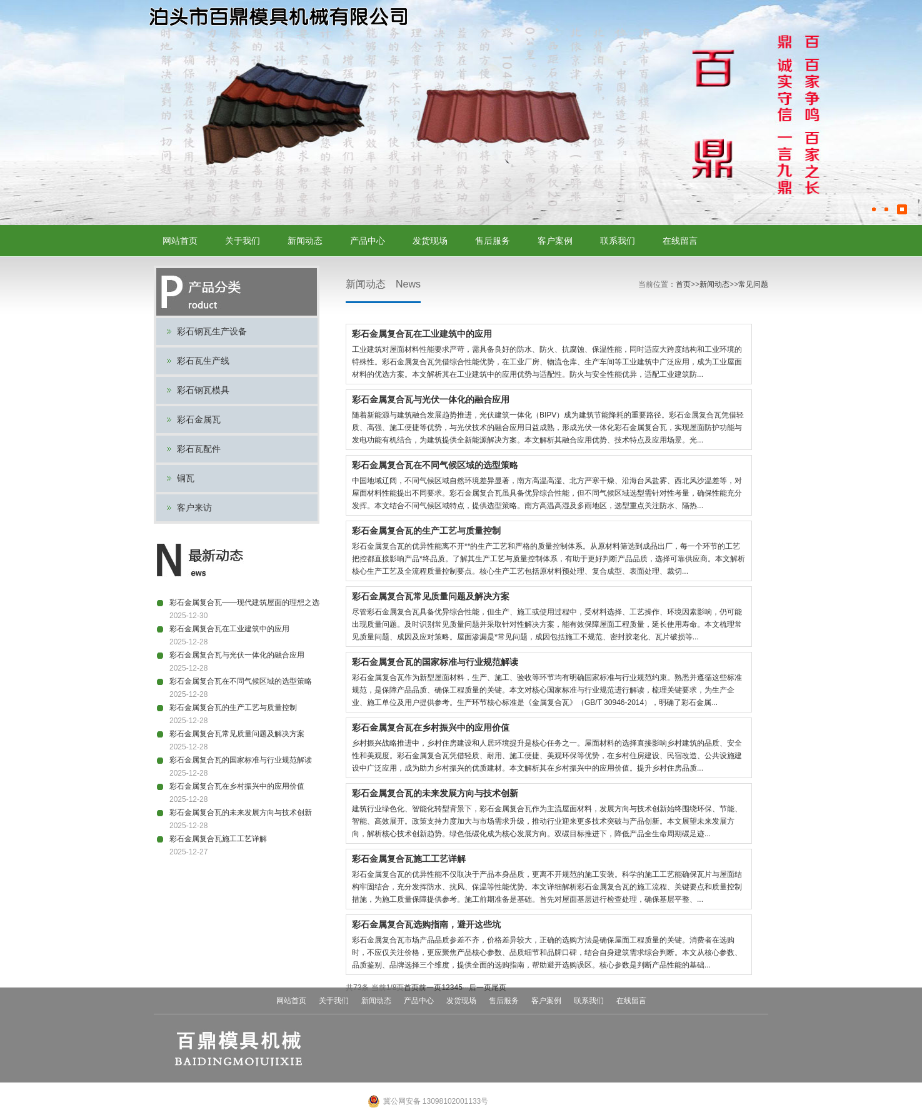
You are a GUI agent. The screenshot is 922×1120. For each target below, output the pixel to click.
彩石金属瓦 (199, 419)
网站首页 (180, 241)
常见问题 (753, 284)
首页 (683, 284)
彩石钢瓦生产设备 (212, 331)
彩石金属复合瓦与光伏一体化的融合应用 (236, 655)
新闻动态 (305, 241)
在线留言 (680, 241)
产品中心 (367, 241)
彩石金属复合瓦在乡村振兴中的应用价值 (236, 786)
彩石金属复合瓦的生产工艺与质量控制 (233, 707)
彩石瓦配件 (199, 449)
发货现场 (430, 241)
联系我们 (617, 241)
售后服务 (492, 241)
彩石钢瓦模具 (203, 390)
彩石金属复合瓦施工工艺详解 (218, 838)
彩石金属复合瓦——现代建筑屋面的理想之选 (244, 602)
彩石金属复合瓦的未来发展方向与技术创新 (240, 812)
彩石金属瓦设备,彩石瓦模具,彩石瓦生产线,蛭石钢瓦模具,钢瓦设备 (277, 17)
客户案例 (555, 241)
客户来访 (194, 507)
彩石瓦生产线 (203, 361)
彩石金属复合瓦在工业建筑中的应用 (229, 628)
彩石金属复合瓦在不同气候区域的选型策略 (240, 681)
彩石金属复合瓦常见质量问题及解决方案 (236, 733)
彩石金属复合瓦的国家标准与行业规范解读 (240, 760)
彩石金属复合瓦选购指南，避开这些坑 (426, 924)
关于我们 (242, 241)
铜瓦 (185, 478)
